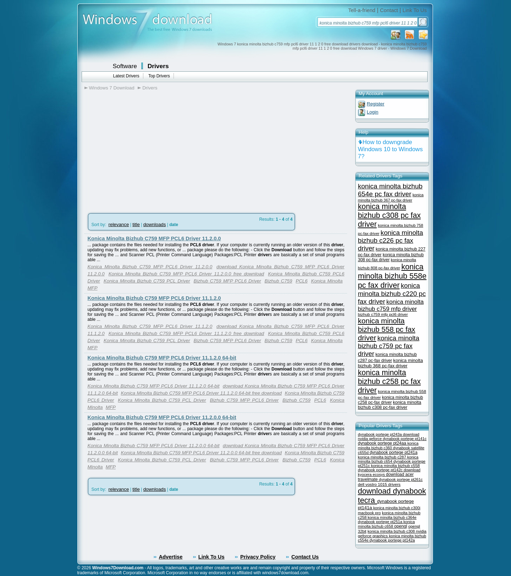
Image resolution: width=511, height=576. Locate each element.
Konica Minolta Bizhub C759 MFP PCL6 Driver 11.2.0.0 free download (186, 273)
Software (125, 66)
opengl (400, 526)
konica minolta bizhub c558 (395, 465)
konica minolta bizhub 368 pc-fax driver (390, 363)
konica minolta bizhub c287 (382, 457)
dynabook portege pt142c (381, 470)
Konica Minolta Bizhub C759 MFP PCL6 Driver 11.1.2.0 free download (186, 333)
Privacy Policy (257, 557)
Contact (389, 10)
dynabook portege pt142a (392, 540)
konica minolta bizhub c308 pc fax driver (389, 215)
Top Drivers (159, 75)
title (136, 224)
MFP (93, 288)
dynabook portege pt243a (380, 434)
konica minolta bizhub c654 (388, 459)
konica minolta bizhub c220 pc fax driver (392, 293)
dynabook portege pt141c (405, 439)
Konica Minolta (327, 281)
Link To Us (414, 10)
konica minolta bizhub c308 (392, 531)
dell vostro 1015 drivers (379, 484)
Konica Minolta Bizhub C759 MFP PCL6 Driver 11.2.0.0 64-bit (162, 417)
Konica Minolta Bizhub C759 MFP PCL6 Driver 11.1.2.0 (154, 298)
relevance (119, 224)
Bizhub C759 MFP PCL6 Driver (227, 281)
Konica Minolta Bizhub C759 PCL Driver (147, 281)
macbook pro (369, 513)
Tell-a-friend (361, 10)
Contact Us (305, 557)
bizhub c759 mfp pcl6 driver (383, 314)
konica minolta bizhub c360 (388, 445)
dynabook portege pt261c (401, 479)
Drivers (158, 66)
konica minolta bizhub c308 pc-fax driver (389, 405)
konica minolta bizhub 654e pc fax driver (390, 190)
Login (373, 112)
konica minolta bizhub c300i (397, 508)
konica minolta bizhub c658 (386, 524)
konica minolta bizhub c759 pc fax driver (388, 345)
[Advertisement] (144, 149)
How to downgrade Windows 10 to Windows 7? (390, 149)
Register (376, 103)
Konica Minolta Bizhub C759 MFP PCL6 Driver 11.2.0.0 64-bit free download (201, 452)
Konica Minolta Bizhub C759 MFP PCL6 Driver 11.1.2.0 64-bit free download (201, 393)
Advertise (171, 557)
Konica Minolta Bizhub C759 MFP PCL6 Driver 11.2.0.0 (154, 238)
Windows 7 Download (111, 87)
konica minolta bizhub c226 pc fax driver (390, 240)
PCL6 (301, 281)
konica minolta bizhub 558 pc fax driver (387, 329)
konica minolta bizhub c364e (392, 517)
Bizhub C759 (278, 281)
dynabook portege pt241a (394, 452)
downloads (154, 224)
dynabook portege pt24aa (382, 443)
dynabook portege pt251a (380, 522)
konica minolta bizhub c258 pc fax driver (389, 381)
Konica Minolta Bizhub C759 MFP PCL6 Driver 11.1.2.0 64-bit (162, 358)
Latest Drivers (126, 75)
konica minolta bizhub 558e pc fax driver (392, 276)
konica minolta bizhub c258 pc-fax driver (390, 400)
